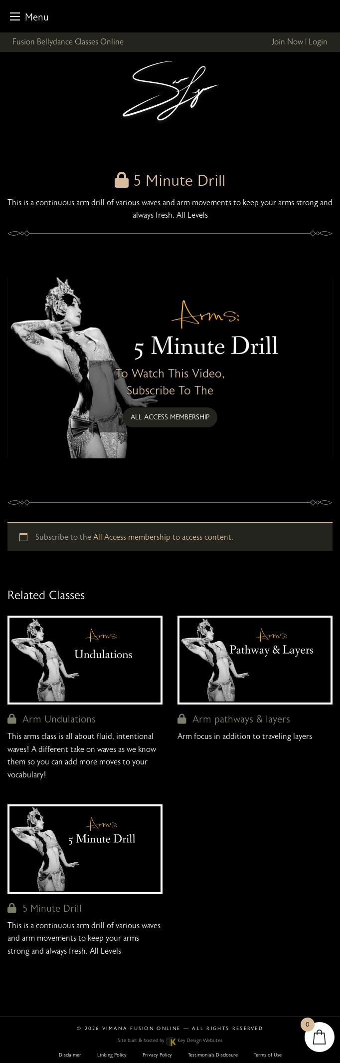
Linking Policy (112, 1055)
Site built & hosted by (170, 1041)
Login (318, 41)
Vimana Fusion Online (141, 1029)
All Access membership (170, 417)
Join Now (287, 41)
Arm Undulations (51, 719)
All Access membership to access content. (163, 537)
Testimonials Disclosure (213, 1055)
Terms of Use (268, 1055)
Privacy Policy (157, 1055)
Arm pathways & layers (233, 719)
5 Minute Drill (44, 908)
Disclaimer (70, 1055)
